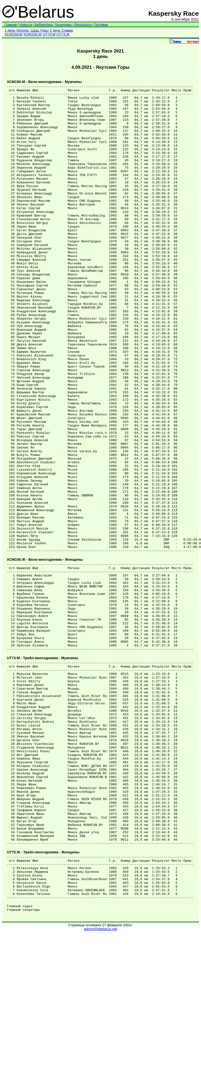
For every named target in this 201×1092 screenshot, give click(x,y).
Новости (26, 24)
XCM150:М (13, 34)
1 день (9, 30)
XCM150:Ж (32, 34)
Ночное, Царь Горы (32, 30)
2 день (55, 30)
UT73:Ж (62, 34)
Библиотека (43, 24)
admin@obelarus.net (100, 1087)
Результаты (83, 24)
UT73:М (49, 34)
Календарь (63, 24)
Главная (10, 24)
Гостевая (101, 24)
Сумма (67, 30)
